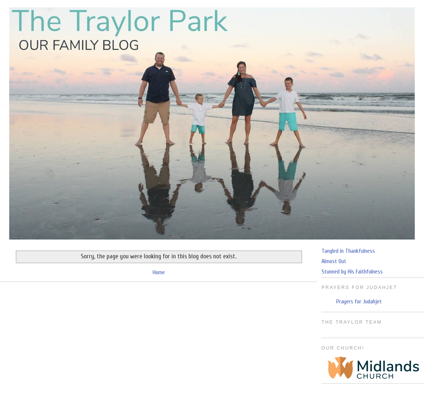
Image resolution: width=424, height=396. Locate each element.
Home (159, 272)
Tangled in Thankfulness (348, 251)
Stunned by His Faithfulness (352, 271)
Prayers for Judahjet (359, 301)
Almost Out (334, 261)
